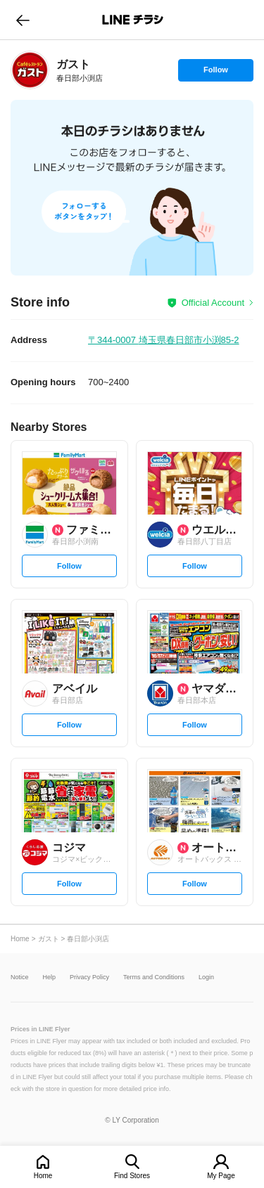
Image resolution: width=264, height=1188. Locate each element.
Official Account (213, 302)
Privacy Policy (89, 977)
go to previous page (23, 19)
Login (206, 977)
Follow (215, 73)
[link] (30, 70)
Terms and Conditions (153, 977)
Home (43, 1176)
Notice (20, 977)
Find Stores (132, 1176)
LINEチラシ (133, 19)
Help (49, 977)
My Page (220, 1176)
